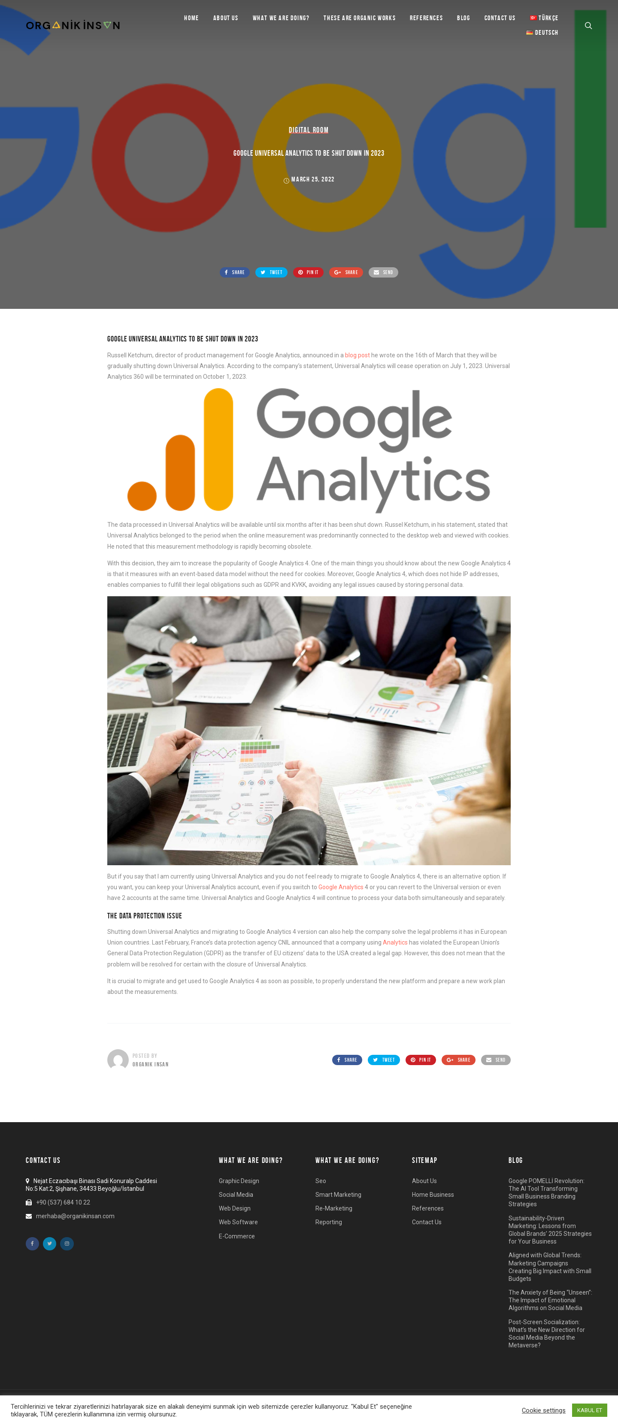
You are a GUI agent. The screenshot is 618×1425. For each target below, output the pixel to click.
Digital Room (309, 130)
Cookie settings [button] (544, 1410)
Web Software (238, 1222)
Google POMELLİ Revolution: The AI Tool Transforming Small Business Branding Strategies (547, 1192)
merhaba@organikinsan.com (75, 1216)
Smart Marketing (338, 1194)
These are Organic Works (360, 17)
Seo (320, 1180)
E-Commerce (237, 1236)
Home (191, 17)
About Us (226, 17)
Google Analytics (341, 887)
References (426, 17)
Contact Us (500, 17)
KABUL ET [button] (589, 1410)
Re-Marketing (333, 1208)
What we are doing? (281, 17)
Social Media (236, 1194)
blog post (357, 355)
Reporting (328, 1222)
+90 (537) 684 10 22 (63, 1202)
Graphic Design (239, 1180)
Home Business (433, 1194)
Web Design (235, 1208)
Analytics (395, 942)
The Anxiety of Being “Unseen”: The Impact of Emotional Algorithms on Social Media (550, 1300)
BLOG (463, 17)
